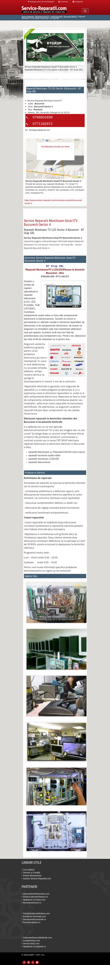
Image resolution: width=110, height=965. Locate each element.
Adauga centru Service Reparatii (41, 2)
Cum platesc (28, 869)
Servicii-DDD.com (30, 943)
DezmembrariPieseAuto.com (35, 894)
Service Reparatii (28, 17)
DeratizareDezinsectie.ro (34, 919)
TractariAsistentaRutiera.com (36, 913)
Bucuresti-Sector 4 (70, 17)
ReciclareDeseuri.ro (31, 902)
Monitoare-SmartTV (42, 17)
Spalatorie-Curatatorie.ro (34, 946)
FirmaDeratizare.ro (31, 922)
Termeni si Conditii (31, 872)
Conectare (63, 2)
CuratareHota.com (31, 940)
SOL (43, 955)
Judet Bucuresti (56, 17)
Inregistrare (78, 2)
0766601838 (42, 117)
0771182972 (42, 124)
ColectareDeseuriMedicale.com (37, 937)
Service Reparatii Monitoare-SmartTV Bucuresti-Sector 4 (51, 223)
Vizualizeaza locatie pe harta (55, 146)
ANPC (38, 955)
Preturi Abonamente (31, 875)
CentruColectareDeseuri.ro (35, 897)
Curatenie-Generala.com (34, 916)
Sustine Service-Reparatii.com (36, 878)
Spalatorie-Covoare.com (33, 900)
